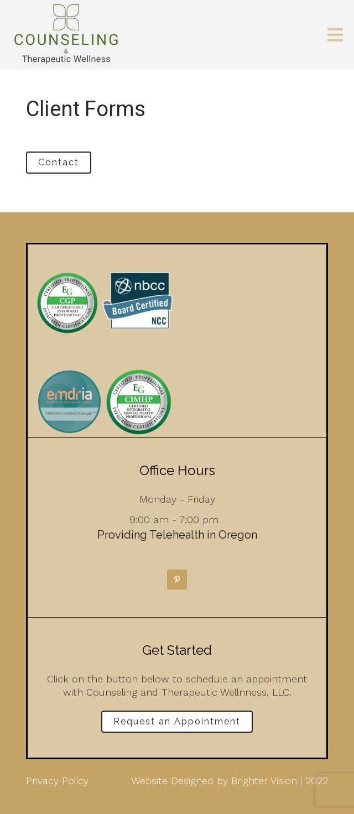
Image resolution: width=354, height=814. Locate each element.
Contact (58, 162)
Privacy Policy (57, 780)
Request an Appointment (177, 721)
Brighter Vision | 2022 (279, 780)
